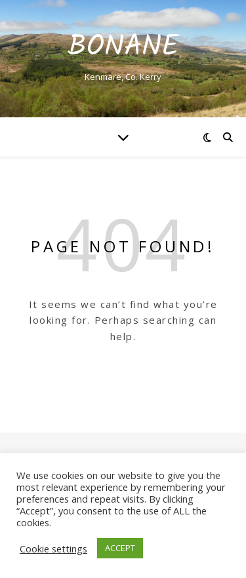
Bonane (123, 47)
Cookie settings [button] (53, 548)
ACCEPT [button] (120, 548)
